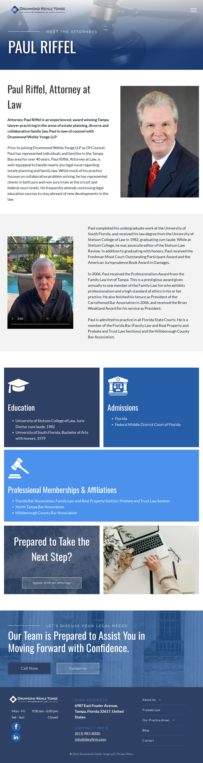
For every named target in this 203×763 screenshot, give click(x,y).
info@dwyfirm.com (90, 739)
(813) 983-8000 (87, 733)
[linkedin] (16, 737)
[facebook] (16, 727)
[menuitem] (168, 700)
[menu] (193, 10)
